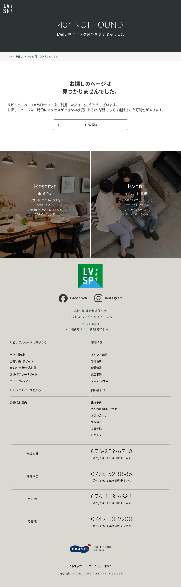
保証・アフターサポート (23, 374)
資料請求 (96, 422)
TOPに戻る (90, 125)
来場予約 (96, 402)
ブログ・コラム (99, 381)
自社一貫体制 (17, 355)
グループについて (20, 381)
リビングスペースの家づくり (28, 342)
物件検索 (96, 361)
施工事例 (96, 374)
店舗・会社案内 (18, 402)
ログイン (96, 435)
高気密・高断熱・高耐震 (23, 368)
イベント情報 (99, 355)
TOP (9, 56)
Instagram (114, 298)
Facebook (78, 298)
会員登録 (96, 429)
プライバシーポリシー (101, 566)
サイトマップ (74, 566)
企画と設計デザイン (21, 361)
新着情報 (96, 368)
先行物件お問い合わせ (104, 409)
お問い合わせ (99, 416)
